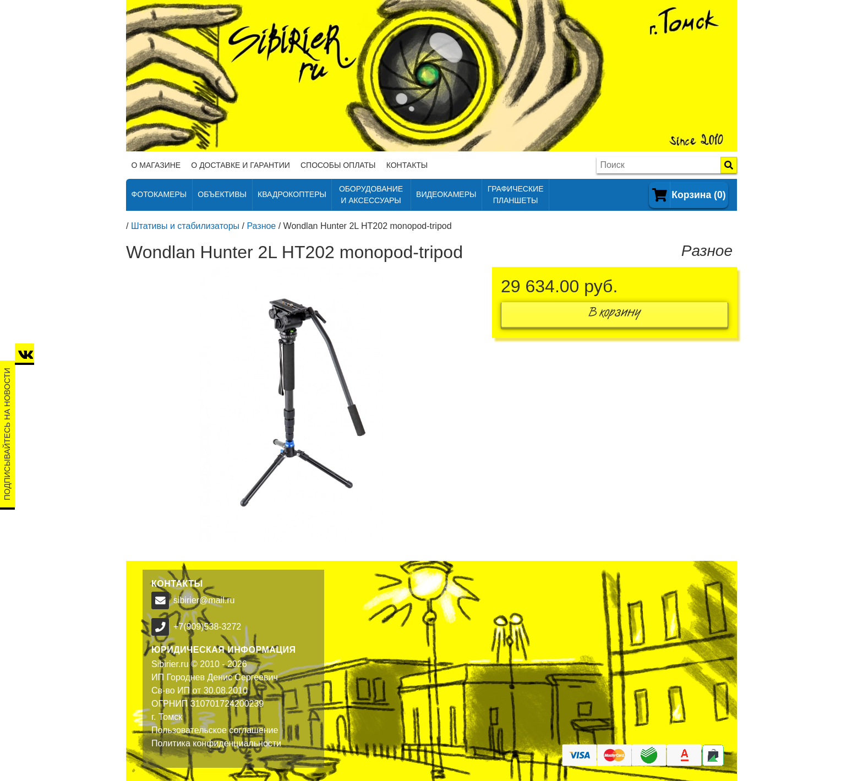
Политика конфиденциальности (216, 743)
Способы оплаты (338, 165)
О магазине (156, 165)
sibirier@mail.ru (203, 600)
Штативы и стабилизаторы (185, 226)
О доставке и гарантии (240, 165)
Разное (261, 226)
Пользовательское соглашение (214, 730)
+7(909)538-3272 (207, 626)
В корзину (614, 315)
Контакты (407, 165)
